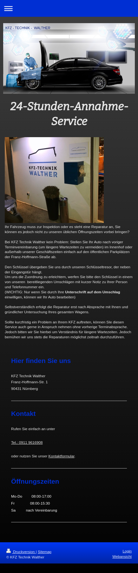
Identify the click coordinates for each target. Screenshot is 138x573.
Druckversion (21, 552)
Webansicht (122, 556)
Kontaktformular (62, 456)
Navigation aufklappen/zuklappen (69, 8)
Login (127, 551)
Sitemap (44, 552)
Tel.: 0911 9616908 (27, 442)
